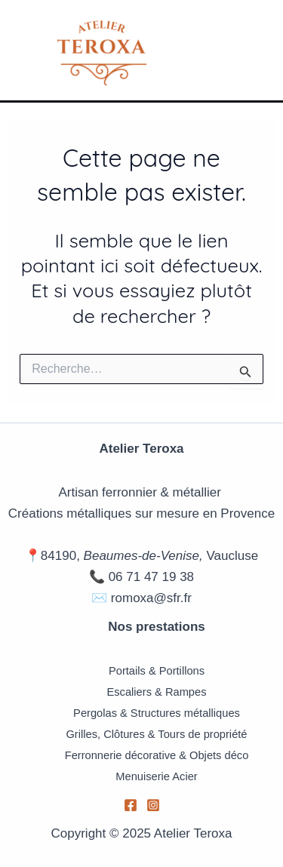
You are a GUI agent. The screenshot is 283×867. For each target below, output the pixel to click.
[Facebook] (130, 805)
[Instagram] (153, 805)
